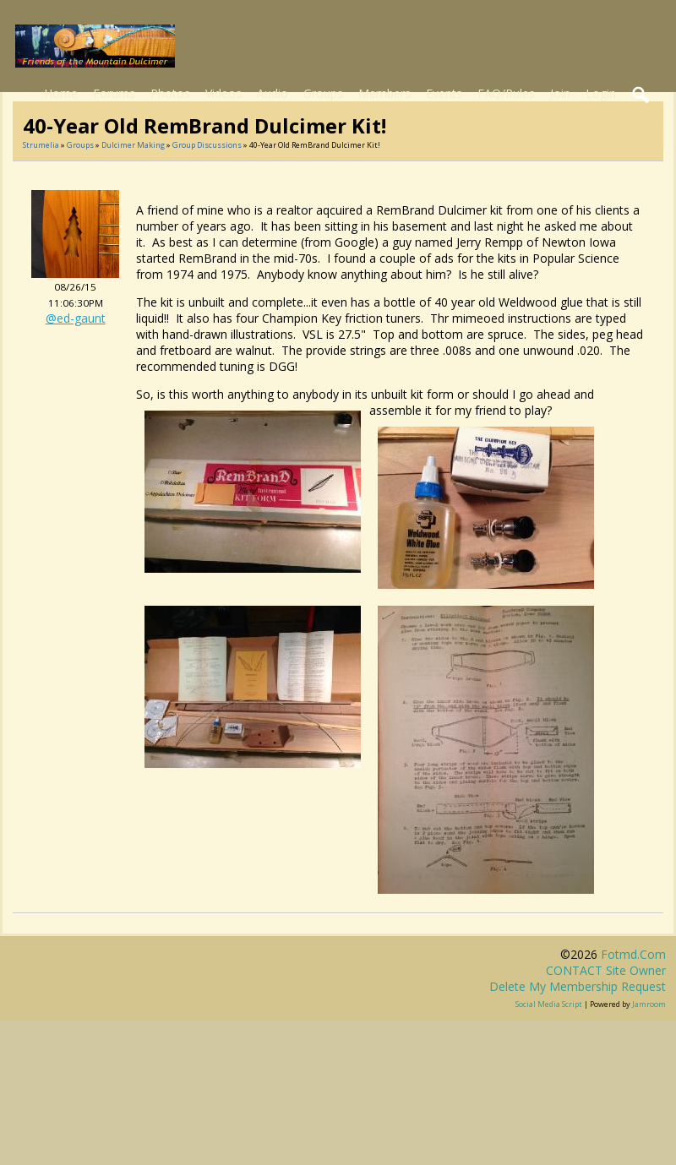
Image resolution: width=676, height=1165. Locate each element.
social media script (548, 1004)
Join (560, 93)
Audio (272, 93)
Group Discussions (207, 144)
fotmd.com (633, 954)
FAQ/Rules (506, 93)
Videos (223, 93)
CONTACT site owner (606, 970)
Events (444, 93)
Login (601, 93)
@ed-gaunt (76, 318)
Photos (170, 93)
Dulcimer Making (133, 144)
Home (61, 93)
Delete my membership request (577, 986)
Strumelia (41, 144)
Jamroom (649, 1004)
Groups (323, 93)
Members (384, 93)
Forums (114, 93)
